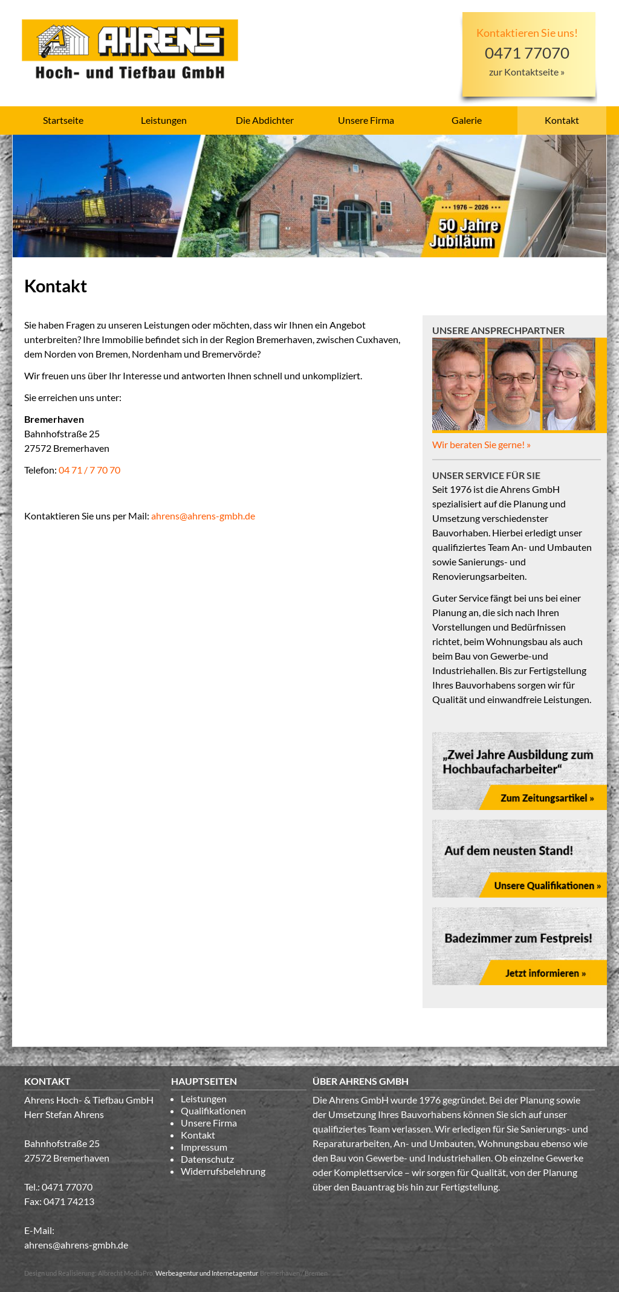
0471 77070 (67, 1186)
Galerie (467, 120)
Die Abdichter (265, 120)
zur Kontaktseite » (527, 71)
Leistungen (164, 120)
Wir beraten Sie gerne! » (481, 444)
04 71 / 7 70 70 (89, 469)
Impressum (204, 1146)
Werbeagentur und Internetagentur (206, 1273)
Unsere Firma (366, 120)
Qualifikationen (213, 1110)
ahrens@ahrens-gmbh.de (203, 515)
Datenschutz (207, 1159)
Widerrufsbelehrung (223, 1171)
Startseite (63, 120)
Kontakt (562, 120)
